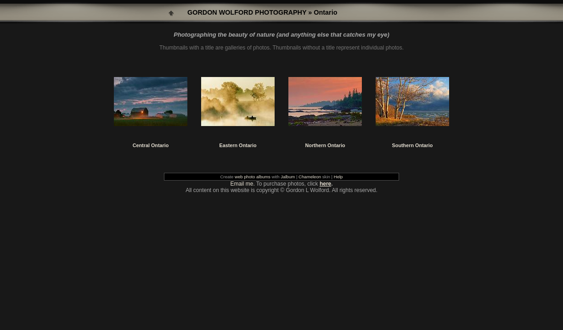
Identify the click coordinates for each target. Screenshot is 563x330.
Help (338, 176)
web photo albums (252, 176)
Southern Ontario (412, 145)
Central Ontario (151, 145)
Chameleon (309, 176)
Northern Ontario (325, 145)
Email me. (242, 184)
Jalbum (288, 176)
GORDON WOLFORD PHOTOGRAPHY (246, 12)
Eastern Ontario (238, 145)
